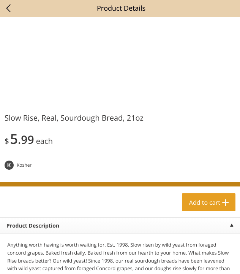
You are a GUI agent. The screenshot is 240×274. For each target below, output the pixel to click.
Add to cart (204, 202)
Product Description (32, 225)
